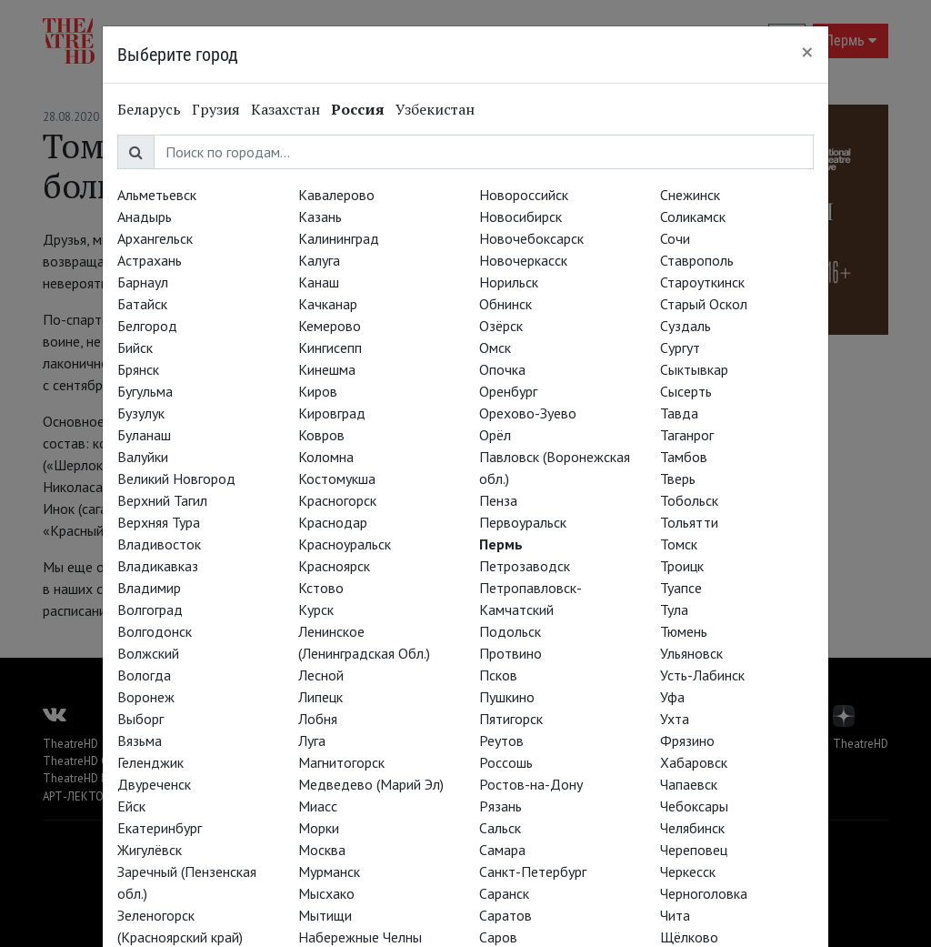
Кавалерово (336, 195)
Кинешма (326, 369)
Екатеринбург (159, 828)
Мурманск (329, 871)
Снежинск (690, 195)
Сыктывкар (694, 369)
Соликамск (693, 216)
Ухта (674, 719)
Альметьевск (156, 195)
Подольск (510, 631)
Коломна (326, 457)
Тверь (678, 478)
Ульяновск (691, 653)
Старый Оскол (703, 304)
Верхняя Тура (158, 522)
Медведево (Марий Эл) (371, 784)
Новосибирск (520, 216)
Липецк (320, 697)
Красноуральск (344, 544)
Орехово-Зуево (527, 413)
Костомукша (336, 478)
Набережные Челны (360, 937)
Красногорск (337, 500)
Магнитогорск (341, 762)
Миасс (317, 806)
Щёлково (689, 937)
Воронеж (146, 697)
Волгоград (150, 609)
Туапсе (681, 588)
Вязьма (139, 740)
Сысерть (686, 391)
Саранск (504, 893)
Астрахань (149, 260)
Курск (316, 609)
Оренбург (508, 391)
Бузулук (141, 413)
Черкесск (688, 871)
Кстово (321, 588)
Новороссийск (523, 195)
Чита (675, 915)
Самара (502, 850)
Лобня (317, 719)
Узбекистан (435, 109)
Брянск (138, 369)
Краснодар (332, 522)
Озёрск (501, 326)
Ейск (131, 806)
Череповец (693, 850)
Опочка (502, 369)
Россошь (506, 762)
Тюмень (683, 631)
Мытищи (325, 915)
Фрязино (687, 740)
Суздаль (685, 326)
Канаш (318, 282)
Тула (674, 609)
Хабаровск (693, 762)
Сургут (680, 347)
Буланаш (144, 435)
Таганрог (687, 435)
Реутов (501, 740)
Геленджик (150, 762)
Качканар (327, 304)
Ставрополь (697, 260)
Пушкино (507, 697)
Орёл (495, 435)
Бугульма (145, 391)
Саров (498, 937)
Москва (321, 850)
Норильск (508, 282)
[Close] (807, 51)
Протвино (510, 653)
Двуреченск (154, 784)
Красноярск (334, 566)
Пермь (501, 544)
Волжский (148, 653)
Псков (498, 675)
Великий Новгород (176, 478)
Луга (311, 740)
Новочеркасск (523, 260)
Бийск (135, 347)
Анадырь (144, 216)
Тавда (679, 413)
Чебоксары (694, 806)
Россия (358, 109)
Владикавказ (157, 566)
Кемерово (329, 326)
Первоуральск (522, 522)
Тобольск (689, 500)
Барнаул (142, 282)
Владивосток (159, 544)
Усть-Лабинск (702, 675)
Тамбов (683, 457)
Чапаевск (688, 784)
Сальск (500, 828)
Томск (678, 544)
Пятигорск (511, 719)
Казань (320, 216)
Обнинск (505, 304)
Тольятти (689, 522)
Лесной (321, 675)
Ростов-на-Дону (531, 784)
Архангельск (155, 238)
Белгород (147, 326)
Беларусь (149, 109)
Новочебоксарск (531, 238)
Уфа (672, 697)
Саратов (505, 915)
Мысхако (326, 893)
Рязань (500, 806)
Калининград (338, 238)
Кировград (331, 413)
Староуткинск (702, 282)
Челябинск (692, 828)
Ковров (321, 435)
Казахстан (285, 109)
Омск (495, 347)
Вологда (144, 675)
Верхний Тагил (162, 500)
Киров (317, 391)
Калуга (319, 260)
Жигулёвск (149, 850)
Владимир (149, 588)
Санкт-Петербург (532, 871)
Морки (318, 828)
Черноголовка (703, 893)
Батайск (142, 304)
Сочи (675, 238)
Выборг (140, 719)
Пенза (498, 500)
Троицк (682, 566)
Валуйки (142, 457)
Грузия (216, 109)
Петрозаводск (524, 566)
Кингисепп (330, 347)
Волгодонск (154, 631)
